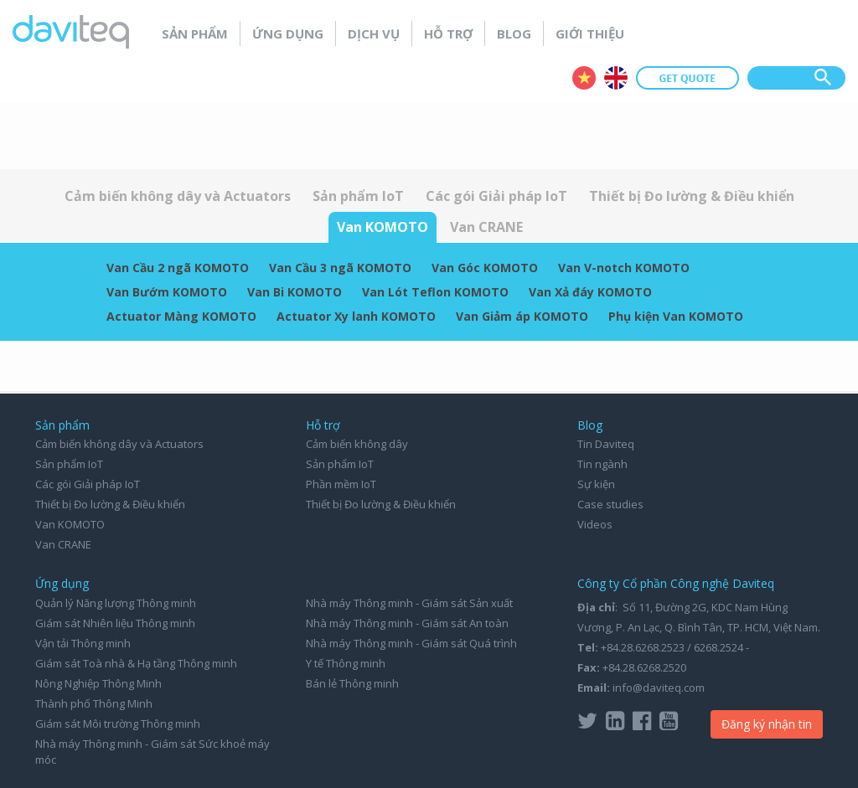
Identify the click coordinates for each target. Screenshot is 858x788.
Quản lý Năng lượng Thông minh (115, 602)
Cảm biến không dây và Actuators (178, 196)
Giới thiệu (590, 33)
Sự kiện (596, 484)
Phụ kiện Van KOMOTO (675, 316)
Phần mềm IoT (341, 484)
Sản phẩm (195, 33)
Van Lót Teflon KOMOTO (435, 292)
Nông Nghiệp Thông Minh (98, 683)
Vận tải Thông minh (83, 643)
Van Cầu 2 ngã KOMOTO (177, 268)
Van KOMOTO (382, 227)
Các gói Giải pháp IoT (496, 196)
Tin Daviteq (605, 443)
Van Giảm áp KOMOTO (522, 316)
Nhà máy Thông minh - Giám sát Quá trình (411, 643)
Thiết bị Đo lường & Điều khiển (691, 196)
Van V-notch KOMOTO (624, 268)
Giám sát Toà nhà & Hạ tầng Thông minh (136, 663)
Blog (514, 33)
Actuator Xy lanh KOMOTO (356, 316)
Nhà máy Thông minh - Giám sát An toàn (407, 623)
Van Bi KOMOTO (294, 292)
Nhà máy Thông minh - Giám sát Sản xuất (409, 602)
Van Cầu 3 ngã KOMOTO (340, 268)
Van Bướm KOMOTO (166, 292)
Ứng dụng (287, 33)
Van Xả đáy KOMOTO (590, 292)
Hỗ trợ (448, 33)
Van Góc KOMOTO (485, 268)
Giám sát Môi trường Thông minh (117, 723)
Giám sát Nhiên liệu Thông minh (115, 623)
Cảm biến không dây (357, 443)
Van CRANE (486, 227)
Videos (594, 524)
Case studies (610, 504)
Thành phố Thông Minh (93, 703)
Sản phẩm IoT (358, 196)
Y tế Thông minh (345, 663)
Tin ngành (602, 463)
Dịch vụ (374, 33)
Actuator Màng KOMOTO (181, 316)
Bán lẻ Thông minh (352, 683)
